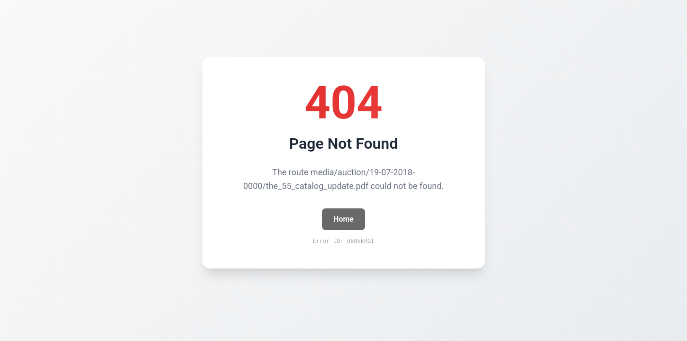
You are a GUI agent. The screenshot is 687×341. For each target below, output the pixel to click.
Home (343, 219)
